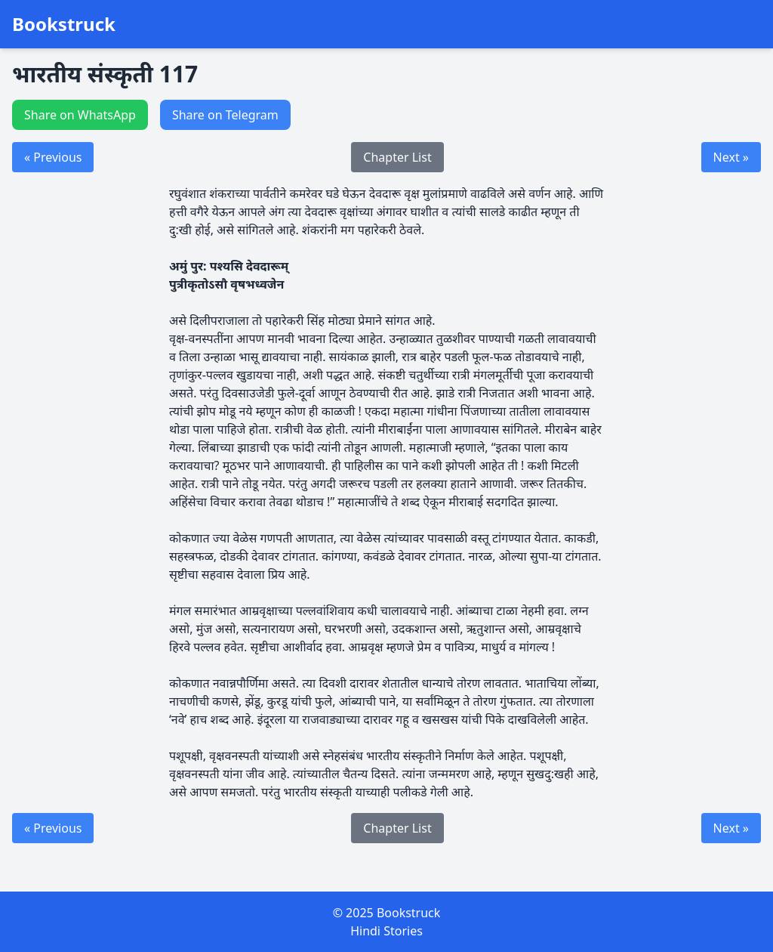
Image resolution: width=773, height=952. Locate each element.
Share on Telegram (225, 115)
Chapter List (397, 157)
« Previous (53, 157)
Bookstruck (63, 24)
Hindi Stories (386, 931)
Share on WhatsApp (80, 115)
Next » (731, 157)
